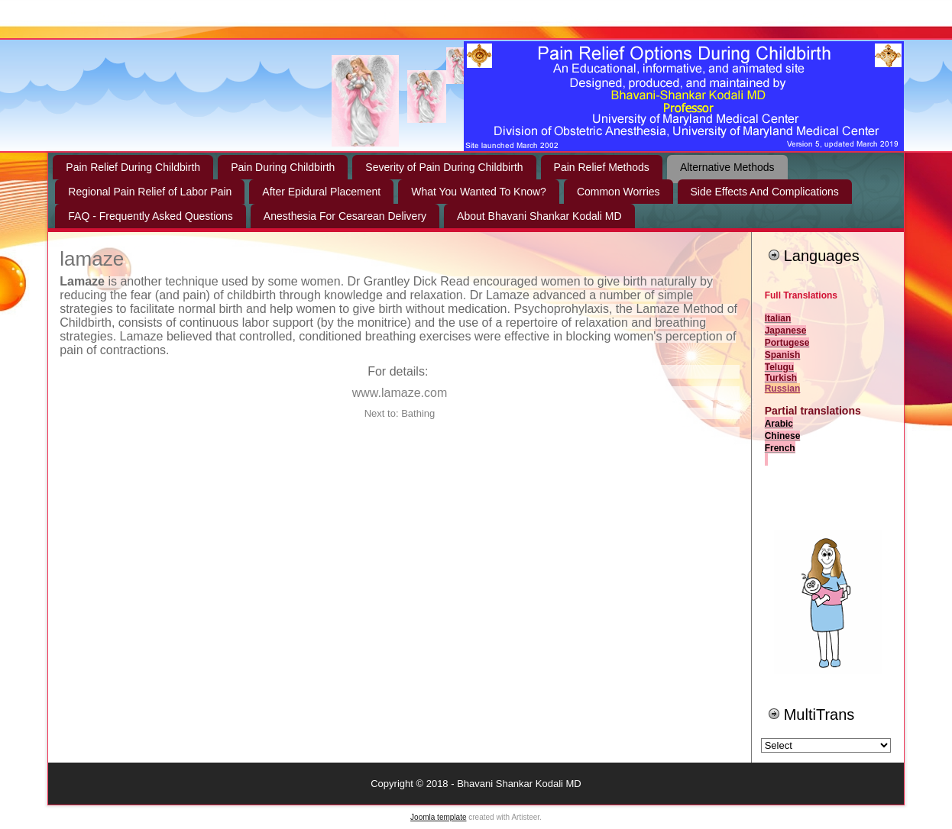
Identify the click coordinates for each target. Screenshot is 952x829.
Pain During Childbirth (283, 167)
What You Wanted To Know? (478, 191)
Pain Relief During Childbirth (133, 167)
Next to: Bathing (400, 413)
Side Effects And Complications (765, 191)
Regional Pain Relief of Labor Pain (150, 191)
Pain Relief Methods (601, 167)
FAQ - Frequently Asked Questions (150, 216)
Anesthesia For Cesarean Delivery (345, 216)
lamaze (92, 258)
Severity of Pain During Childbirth (444, 167)
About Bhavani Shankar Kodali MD (539, 216)
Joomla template (438, 817)
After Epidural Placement (321, 191)
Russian (783, 388)
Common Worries (618, 191)
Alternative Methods (727, 167)
